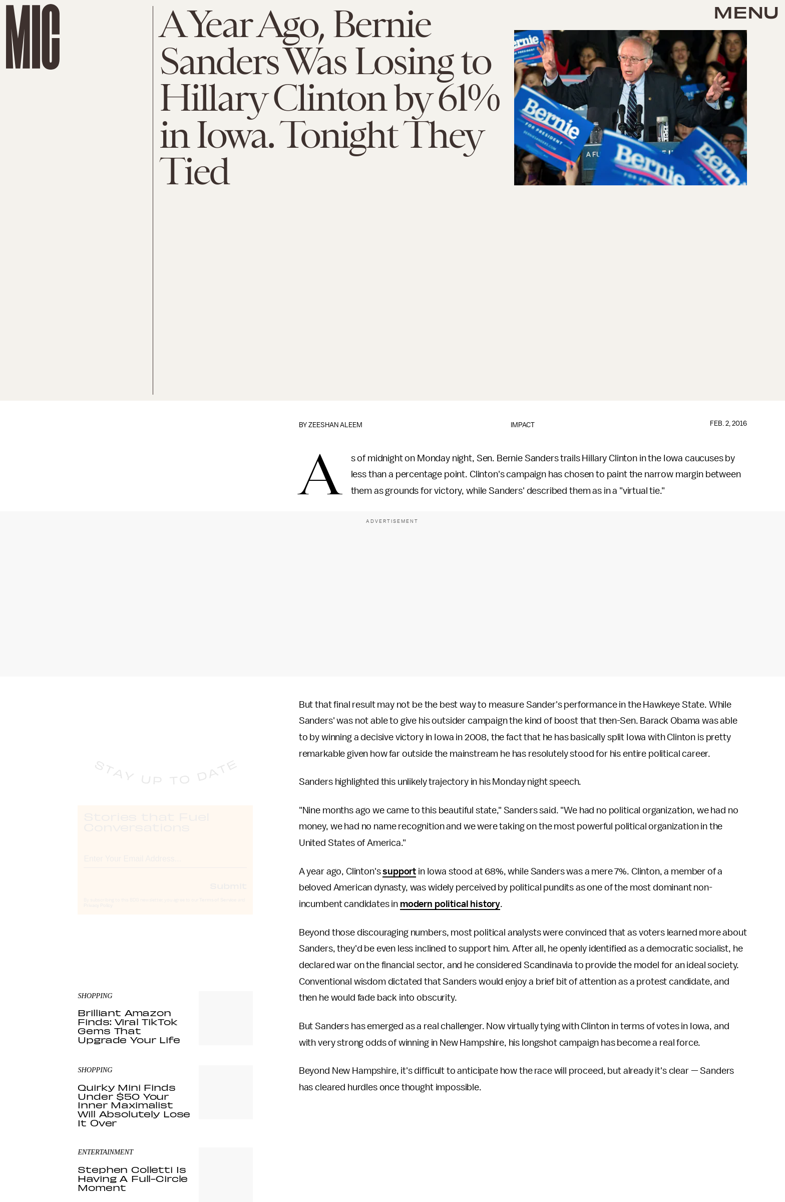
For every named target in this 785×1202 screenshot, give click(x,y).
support (399, 871)
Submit (228, 895)
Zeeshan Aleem (335, 425)
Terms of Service (217, 909)
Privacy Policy (98, 915)
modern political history (450, 904)
